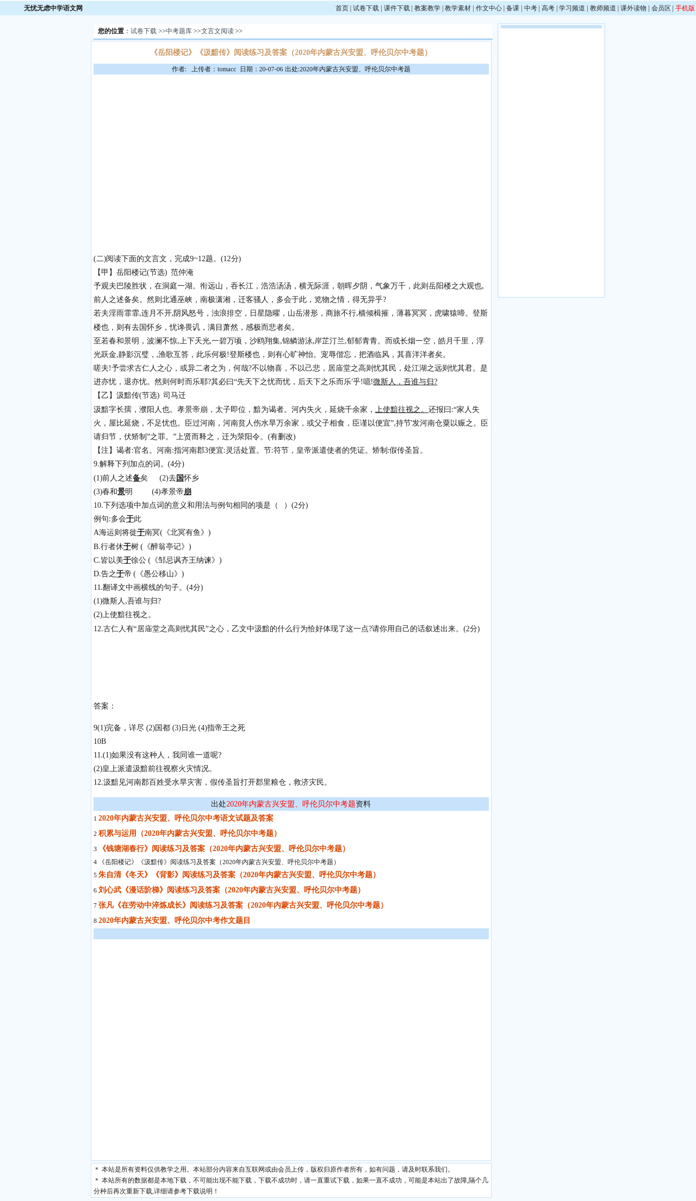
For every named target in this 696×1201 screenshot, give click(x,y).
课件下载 (397, 8)
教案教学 (427, 8)
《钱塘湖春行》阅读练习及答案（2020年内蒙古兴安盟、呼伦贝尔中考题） (224, 849)
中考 (530, 8)
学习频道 (572, 8)
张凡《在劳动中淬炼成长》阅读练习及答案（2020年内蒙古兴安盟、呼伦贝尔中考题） (243, 905)
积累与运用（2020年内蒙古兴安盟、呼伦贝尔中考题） (189, 833)
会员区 (661, 8)
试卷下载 (366, 8)
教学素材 (458, 8)
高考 (548, 8)
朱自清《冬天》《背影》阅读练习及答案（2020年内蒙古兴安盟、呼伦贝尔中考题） (239, 875)
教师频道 (603, 8)
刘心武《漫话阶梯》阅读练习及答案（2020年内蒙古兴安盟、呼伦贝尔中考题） (231, 890)
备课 (512, 8)
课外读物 (633, 8)
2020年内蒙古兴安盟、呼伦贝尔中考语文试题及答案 (186, 818)
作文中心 (489, 8)
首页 (342, 8)
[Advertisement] (290, 156)
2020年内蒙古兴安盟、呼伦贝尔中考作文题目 (174, 920)
